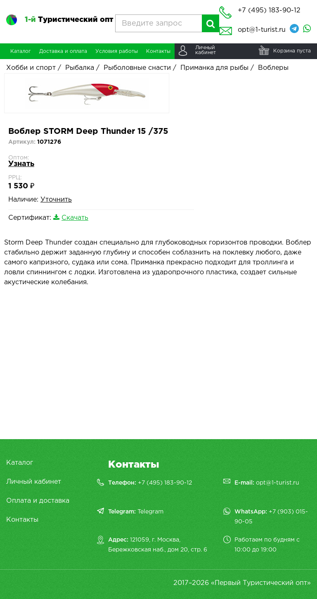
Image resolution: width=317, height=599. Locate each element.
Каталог (19, 463)
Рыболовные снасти (137, 68)
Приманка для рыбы (214, 68)
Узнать (21, 164)
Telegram (150, 511)
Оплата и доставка (37, 501)
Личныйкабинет (205, 50)
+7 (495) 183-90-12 (165, 482)
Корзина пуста (292, 51)
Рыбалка (79, 68)
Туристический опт (69, 20)
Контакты (22, 520)
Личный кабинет (33, 482)
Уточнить (56, 200)
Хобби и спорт (31, 68)
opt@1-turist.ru (262, 30)
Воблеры (273, 68)
